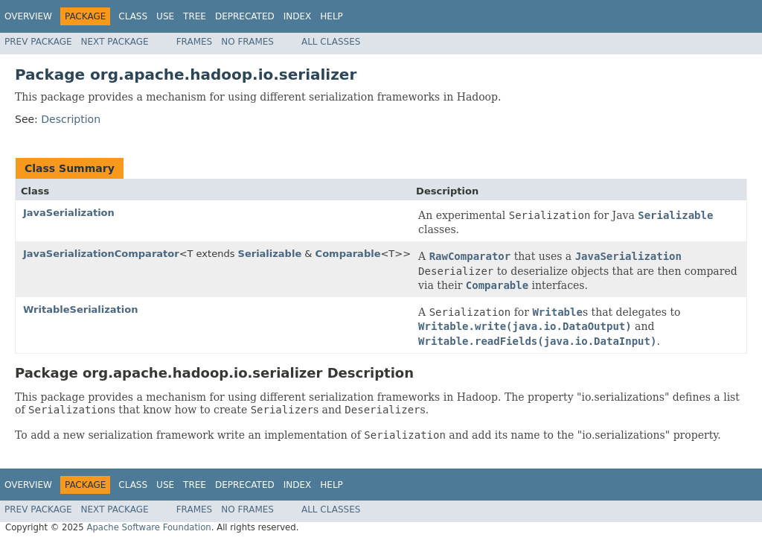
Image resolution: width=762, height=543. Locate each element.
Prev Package (38, 41)
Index (298, 16)
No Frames (247, 41)
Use (165, 16)
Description (70, 119)
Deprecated (245, 16)
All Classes (330, 41)
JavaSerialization (69, 212)
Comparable (348, 253)
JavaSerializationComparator (101, 253)
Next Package (115, 41)
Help (331, 16)
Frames (194, 41)
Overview (28, 16)
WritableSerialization (80, 309)
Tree (194, 16)
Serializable (270, 253)
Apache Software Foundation (148, 527)
